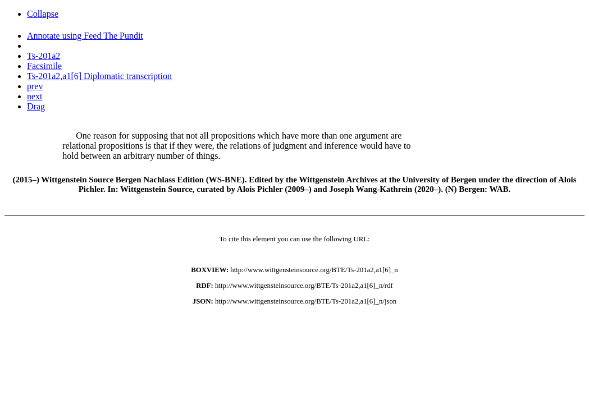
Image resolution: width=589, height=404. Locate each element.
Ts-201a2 (43, 56)
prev (35, 86)
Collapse (42, 14)
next (35, 96)
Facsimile (44, 66)
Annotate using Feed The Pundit (85, 35)
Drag (36, 106)
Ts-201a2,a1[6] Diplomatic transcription (99, 76)
